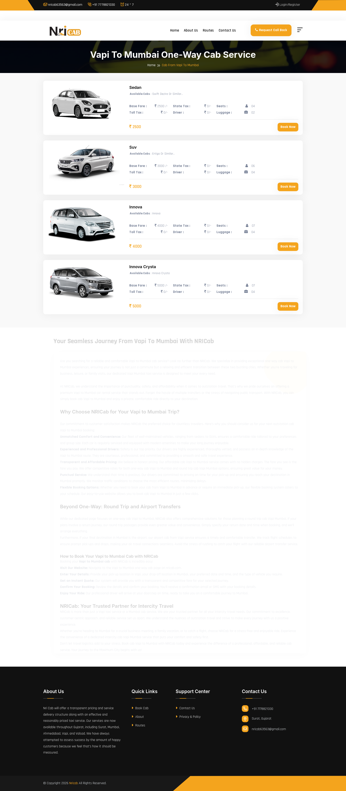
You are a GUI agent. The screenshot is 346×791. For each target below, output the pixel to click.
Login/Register (287, 4)
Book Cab (140, 708)
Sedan (135, 87)
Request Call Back (271, 30)
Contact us (227, 30)
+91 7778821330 (101, 4)
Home (174, 30)
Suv (133, 147)
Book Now (287, 127)
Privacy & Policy (188, 716)
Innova (135, 207)
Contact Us (185, 708)
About (138, 716)
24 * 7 (127, 4)
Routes (208, 30)
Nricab (73, 783)
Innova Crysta (142, 266)
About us (191, 30)
